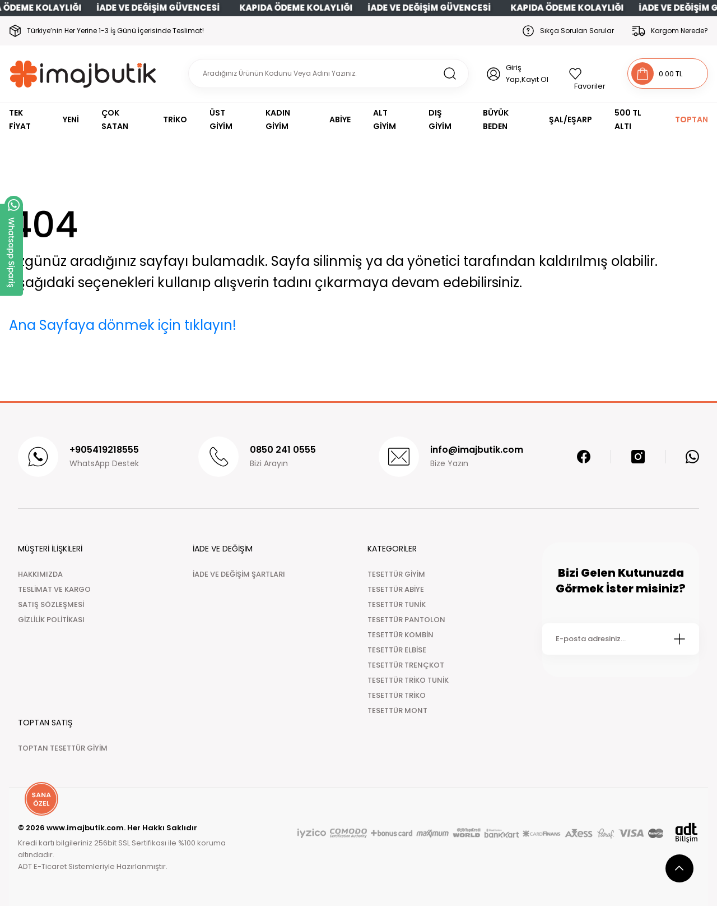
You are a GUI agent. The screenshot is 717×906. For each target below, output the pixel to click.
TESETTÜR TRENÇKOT (405, 665)
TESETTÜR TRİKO (396, 695)
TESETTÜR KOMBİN (400, 634)
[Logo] (83, 74)
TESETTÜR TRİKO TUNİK (408, 680)
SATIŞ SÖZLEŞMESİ (51, 604)
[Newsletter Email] (620, 639)
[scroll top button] (679, 868)
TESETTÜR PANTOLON (406, 619)
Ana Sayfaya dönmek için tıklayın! (122, 325)
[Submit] (679, 639)
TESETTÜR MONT (397, 710)
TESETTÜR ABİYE (395, 589)
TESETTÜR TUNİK (396, 604)
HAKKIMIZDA (40, 574)
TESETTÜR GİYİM (396, 574)
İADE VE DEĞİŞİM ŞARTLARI (239, 574)
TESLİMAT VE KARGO (54, 589)
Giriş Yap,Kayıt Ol (527, 73)
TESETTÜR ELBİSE (396, 650)
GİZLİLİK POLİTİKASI (51, 619)
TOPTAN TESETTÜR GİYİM (63, 748)
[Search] (328, 73)
